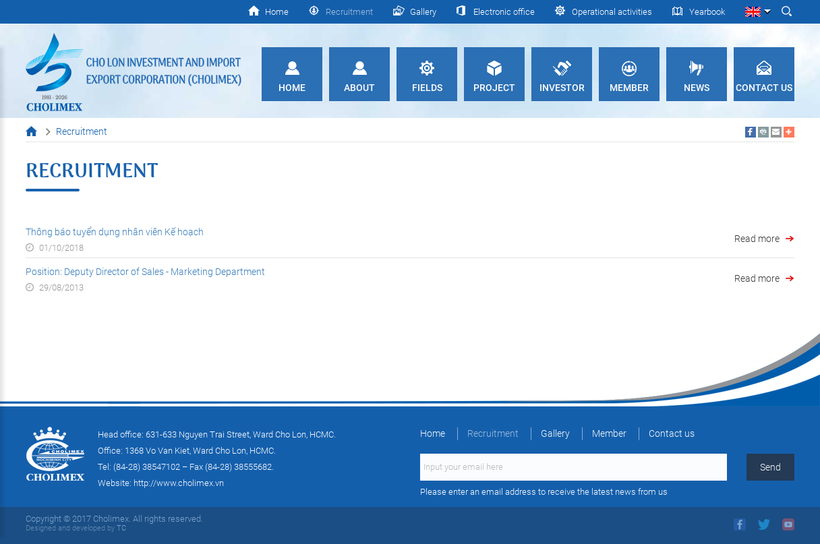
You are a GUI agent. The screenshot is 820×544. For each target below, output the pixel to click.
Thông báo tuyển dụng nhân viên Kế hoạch (115, 231)
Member (629, 87)
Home (292, 87)
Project (494, 87)
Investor (562, 87)
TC (120, 528)
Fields (427, 87)
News (696, 87)
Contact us (764, 87)
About (359, 87)
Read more (757, 238)
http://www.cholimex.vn (179, 483)
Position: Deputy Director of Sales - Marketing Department (145, 271)
